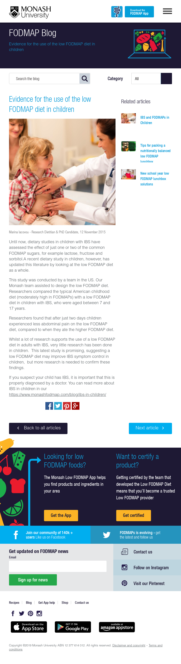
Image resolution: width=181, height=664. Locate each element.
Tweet (58, 406)
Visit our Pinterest (149, 583)
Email (12, 557)
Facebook (13, 613)
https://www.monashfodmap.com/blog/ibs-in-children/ (57, 395)
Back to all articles (38, 428)
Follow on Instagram (151, 567)
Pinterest (30, 613)
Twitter (22, 613)
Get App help (46, 602)
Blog (29, 602)
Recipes (14, 602)
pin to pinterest (67, 406)
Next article (150, 428)
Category (115, 78)
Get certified (133, 515)
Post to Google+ (75, 406)
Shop (65, 602)
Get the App (61, 515)
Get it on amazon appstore (117, 627)
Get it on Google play (73, 627)
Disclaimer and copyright (128, 645)
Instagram (39, 613)
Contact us (143, 552)
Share (49, 406)
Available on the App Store (29, 627)
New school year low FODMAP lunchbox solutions (154, 179)
